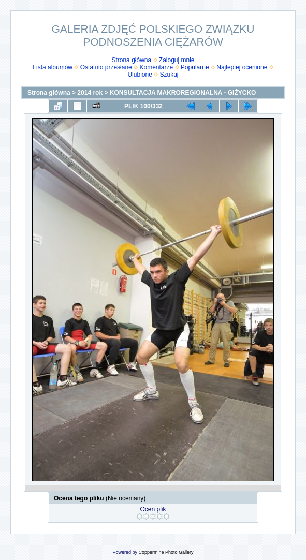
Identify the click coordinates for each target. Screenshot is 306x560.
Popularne (195, 67)
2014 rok (90, 92)
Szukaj (169, 74)
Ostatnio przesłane (106, 67)
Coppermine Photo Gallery (165, 552)
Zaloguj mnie (177, 60)
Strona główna (131, 60)
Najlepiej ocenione (241, 67)
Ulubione (139, 74)
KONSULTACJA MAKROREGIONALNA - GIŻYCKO (183, 92)
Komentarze (156, 67)
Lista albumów (52, 67)
